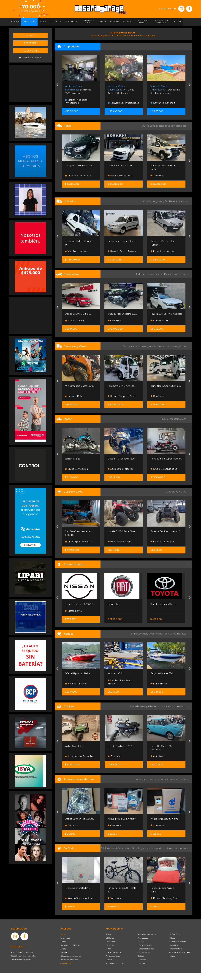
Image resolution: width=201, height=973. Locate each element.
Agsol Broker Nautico (121, 468)
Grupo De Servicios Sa (163, 468)
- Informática (174, 934)
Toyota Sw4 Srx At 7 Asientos (166, 313)
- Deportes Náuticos (146, 949)
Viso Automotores (76, 251)
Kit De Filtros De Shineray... (122, 818)
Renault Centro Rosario (122, 251)
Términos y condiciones (70, 945)
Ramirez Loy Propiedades (123, 102)
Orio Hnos (157, 175)
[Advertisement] (30, 83)
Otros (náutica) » (179, 633)
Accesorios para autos (114, 963)
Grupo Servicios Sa (76, 468)
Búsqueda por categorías (70, 956)
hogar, (142, 848)
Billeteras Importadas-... (77, 888)
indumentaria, (172, 848)
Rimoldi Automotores (78, 175)
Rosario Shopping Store (122, 396)
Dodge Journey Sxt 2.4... (78, 313)
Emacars (114, 756)
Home (62, 934)
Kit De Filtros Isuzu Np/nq (164, 818)
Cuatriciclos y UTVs (114, 952)
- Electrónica (143, 963)
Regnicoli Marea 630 (161, 673)
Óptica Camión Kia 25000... (79, 818)
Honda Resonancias (120, 541)
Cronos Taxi (114, 604)
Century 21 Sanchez (162, 102)
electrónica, (118, 848)
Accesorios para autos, (148, 779)
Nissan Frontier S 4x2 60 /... (79, 604)
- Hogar (172, 938)
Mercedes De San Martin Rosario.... (165, 90)
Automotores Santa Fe (79, 756)
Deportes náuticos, (159, 633)
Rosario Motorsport (119, 175)
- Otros (172, 956)
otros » (184, 848)
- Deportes (173, 945)
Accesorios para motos (173, 779)
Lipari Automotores (162, 251)
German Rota (73, 396)
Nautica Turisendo (76, 683)
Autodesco (157, 756)
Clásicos (109, 960)
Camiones (110, 945)
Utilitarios (110, 938)
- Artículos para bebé (177, 941)
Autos (108, 934)
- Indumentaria (175, 949)
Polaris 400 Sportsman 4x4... (166, 531)
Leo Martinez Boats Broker (120, 682)
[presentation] (57, 85)
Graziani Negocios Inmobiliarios (76, 101)
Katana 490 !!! (115, 673)
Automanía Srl (159, 320)
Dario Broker (158, 683)
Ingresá (30, 35)
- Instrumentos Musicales (179, 952)
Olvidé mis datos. (30, 58)
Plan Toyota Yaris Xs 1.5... (163, 604)
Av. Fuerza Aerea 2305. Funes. (121, 90)
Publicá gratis (30, 50)
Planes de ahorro (113, 956)
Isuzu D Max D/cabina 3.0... (122, 313)
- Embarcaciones (144, 945)
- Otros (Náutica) (144, 952)
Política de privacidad (69, 960)
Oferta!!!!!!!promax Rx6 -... (78, 673)
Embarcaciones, (139, 633)
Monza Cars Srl (74, 320)
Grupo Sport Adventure (79, 541)
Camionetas (111, 941)
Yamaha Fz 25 (72, 458)
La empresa (65, 938)
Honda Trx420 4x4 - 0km (121, 531)
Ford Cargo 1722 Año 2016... (122, 386)
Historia (63, 952)
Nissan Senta (73, 610)
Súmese (63, 941)
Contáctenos (65, 963)
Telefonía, (106, 848)
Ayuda (63, 949)
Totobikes (114, 898)
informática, (131, 848)
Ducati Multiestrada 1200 (121, 458)
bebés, (150, 848)
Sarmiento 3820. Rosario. (78, 90)
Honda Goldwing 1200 (120, 746)
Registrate (30, 43)
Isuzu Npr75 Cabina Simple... (165, 386)
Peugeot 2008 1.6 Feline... (79, 165)
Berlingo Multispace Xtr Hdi (123, 241)
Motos (108, 949)
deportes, (159, 848)
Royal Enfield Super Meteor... (166, 458)
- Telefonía (142, 960)
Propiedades (143, 938)
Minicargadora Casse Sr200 (80, 386)
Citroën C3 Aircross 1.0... (120, 165)
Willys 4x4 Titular (74, 746)
